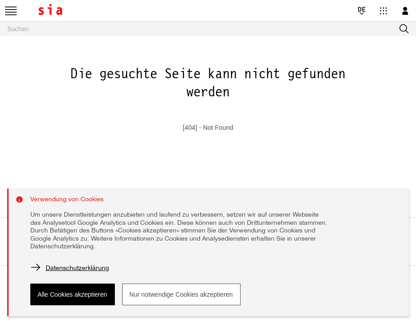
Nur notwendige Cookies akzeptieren (181, 294)
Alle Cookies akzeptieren (72, 294)
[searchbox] (208, 29)
